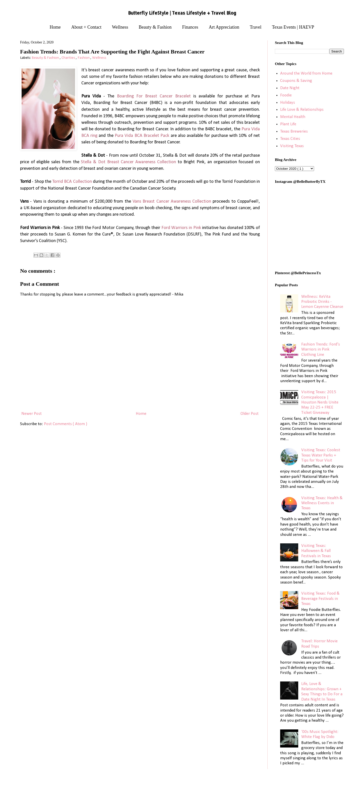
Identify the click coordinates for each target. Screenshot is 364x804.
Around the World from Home (306, 73)
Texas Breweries (294, 131)
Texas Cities (290, 139)
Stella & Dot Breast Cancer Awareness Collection (128, 162)
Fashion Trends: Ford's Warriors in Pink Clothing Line (320, 349)
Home (55, 27)
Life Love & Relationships (302, 109)
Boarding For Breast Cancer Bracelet (154, 96)
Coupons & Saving (296, 81)
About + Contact (86, 27)
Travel (255, 27)
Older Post (249, 414)
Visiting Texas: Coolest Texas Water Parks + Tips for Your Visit (320, 455)
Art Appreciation (224, 27)
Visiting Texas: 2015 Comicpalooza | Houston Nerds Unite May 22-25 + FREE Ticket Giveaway (319, 402)
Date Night (289, 88)
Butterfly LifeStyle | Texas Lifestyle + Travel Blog (182, 13)
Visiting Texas (292, 146)
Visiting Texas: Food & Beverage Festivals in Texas (320, 598)
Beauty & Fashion (155, 27)
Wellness (120, 27)
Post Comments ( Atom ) (65, 424)
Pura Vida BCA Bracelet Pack (142, 135)
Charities (69, 58)
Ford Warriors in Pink (181, 227)
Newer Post (31, 414)
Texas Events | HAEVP (293, 27)
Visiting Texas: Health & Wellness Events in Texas (322, 503)
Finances (190, 27)
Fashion (84, 58)
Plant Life (288, 124)
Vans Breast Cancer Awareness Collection (172, 201)
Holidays (287, 102)
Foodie (286, 95)
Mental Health (292, 117)
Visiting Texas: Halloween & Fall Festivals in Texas (316, 551)
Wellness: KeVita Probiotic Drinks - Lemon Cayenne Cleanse (322, 302)
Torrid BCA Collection (72, 181)
